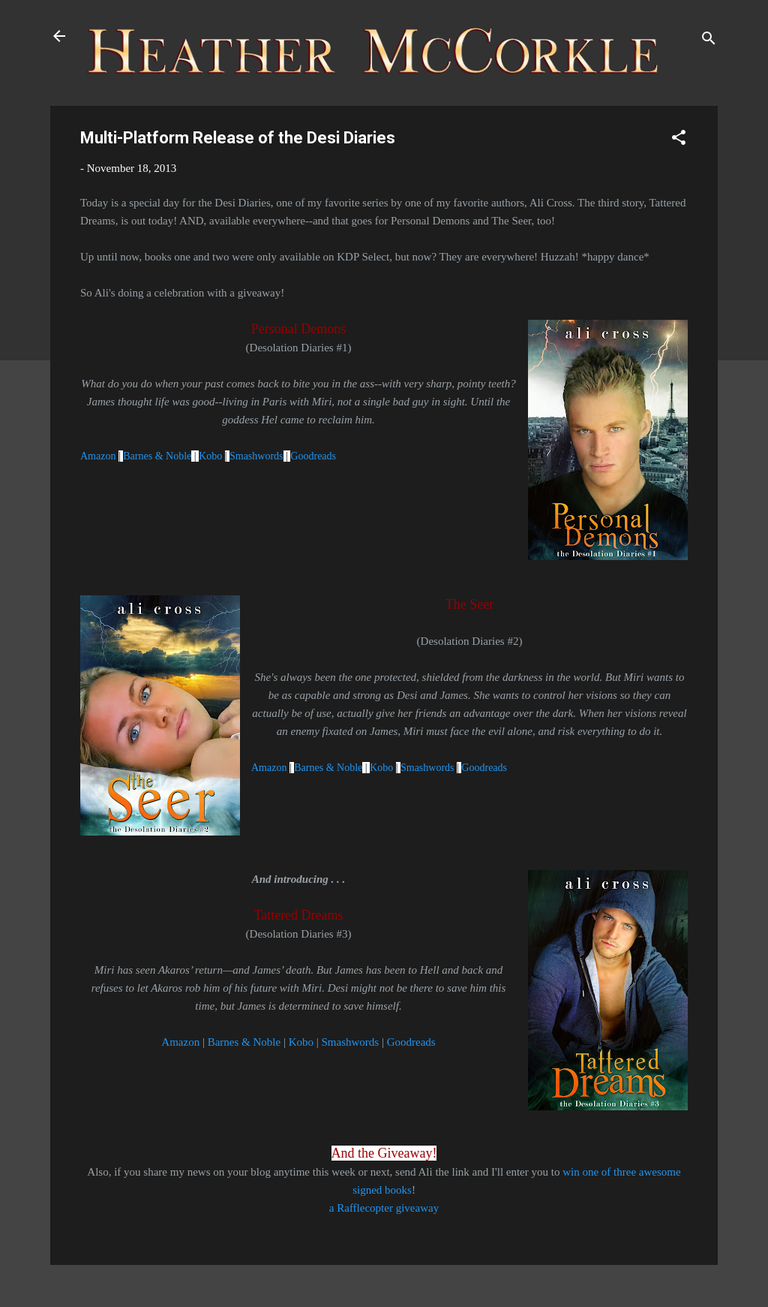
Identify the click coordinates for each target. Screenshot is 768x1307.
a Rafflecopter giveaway (384, 1208)
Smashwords (257, 456)
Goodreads (313, 456)
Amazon (99, 456)
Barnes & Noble (157, 456)
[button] (679, 140)
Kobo (212, 456)
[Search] (709, 41)
